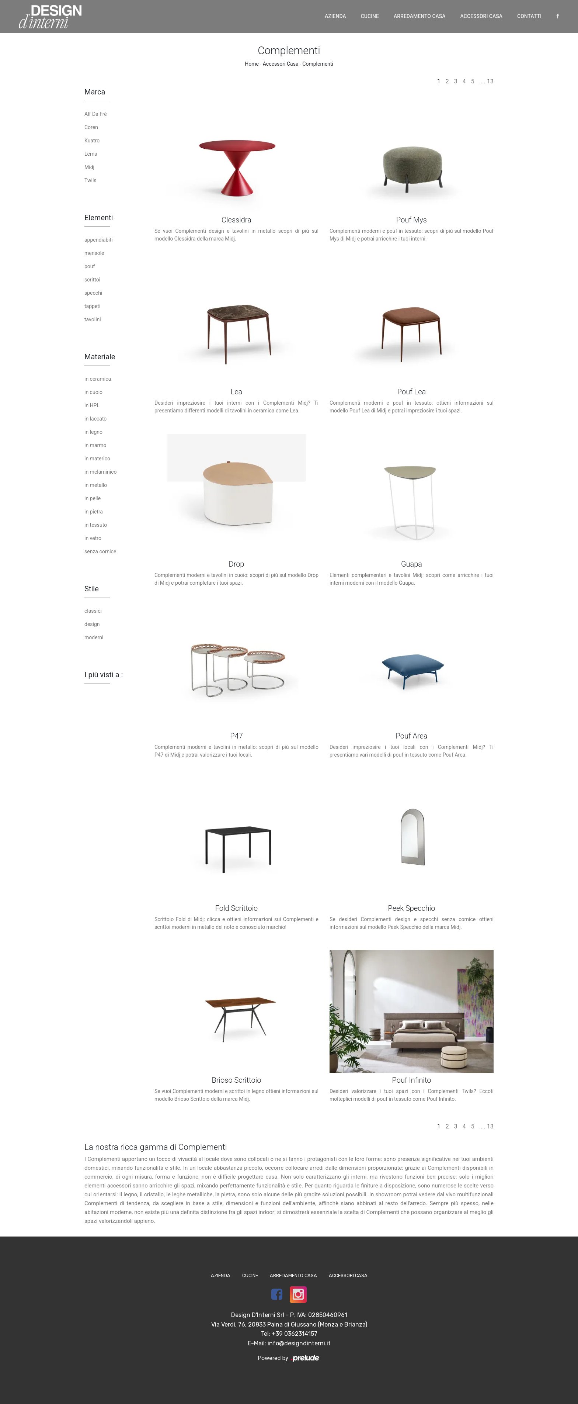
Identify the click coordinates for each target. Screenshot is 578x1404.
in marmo (95, 445)
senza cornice (100, 551)
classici (93, 611)
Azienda (335, 16)
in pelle (92, 498)
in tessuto (95, 525)
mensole (94, 253)
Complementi (317, 64)
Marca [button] (94, 91)
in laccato (95, 419)
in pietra (93, 512)
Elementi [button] (98, 217)
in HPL (92, 405)
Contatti (529, 16)
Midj (89, 167)
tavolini (92, 319)
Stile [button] (91, 588)
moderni (93, 637)
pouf (89, 266)
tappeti (92, 306)
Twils (90, 180)
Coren (91, 127)
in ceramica (97, 379)
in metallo (95, 485)
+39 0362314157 (294, 1333)
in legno (93, 432)
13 (490, 81)
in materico (97, 458)
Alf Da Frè (95, 114)
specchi (93, 293)
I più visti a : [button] (103, 674)
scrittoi (92, 280)
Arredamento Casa (420, 16)
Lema (90, 154)
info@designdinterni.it (299, 1343)
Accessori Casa (481, 16)
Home (252, 64)
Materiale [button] (99, 356)
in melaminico (100, 472)
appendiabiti (98, 240)
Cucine (370, 16)
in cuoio (93, 392)
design (92, 624)
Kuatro (92, 140)
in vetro (92, 538)
